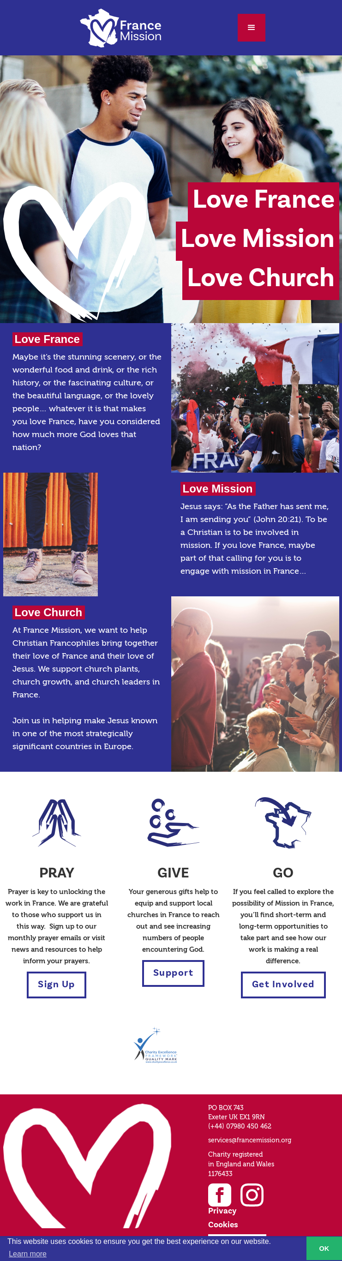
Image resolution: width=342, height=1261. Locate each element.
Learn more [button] (28, 1254)
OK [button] (324, 1248)
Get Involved (283, 985)
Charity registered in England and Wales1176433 (241, 1164)
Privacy (222, 1211)
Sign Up (56, 985)
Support (173, 973)
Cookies (223, 1225)
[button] (251, 28)
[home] (120, 27)
